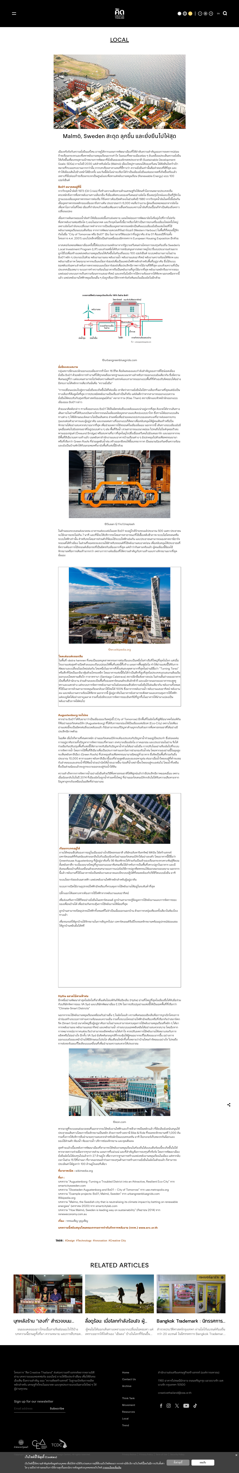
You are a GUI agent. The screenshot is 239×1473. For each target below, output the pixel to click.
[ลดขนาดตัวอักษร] (200, 14)
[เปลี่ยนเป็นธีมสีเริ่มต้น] (185, 13)
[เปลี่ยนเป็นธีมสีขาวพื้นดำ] (179, 14)
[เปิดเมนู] (14, 13)
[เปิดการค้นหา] (225, 13)
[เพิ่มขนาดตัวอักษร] (211, 14)
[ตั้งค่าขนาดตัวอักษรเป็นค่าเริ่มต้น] (205, 14)
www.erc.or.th (148, 1228)
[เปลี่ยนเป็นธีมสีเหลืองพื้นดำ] (190, 14)
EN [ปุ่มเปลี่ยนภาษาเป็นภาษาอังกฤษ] (218, 14)
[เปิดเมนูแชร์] (228, 1104)
